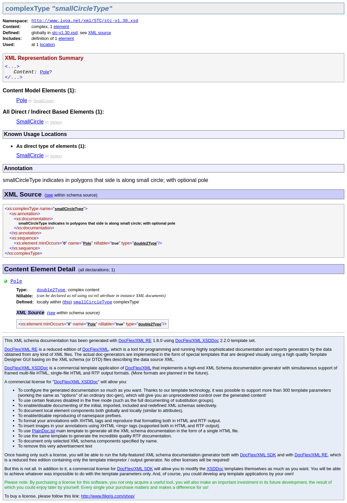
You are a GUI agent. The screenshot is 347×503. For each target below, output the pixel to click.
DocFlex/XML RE (135, 340)
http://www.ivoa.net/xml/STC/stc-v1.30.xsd (85, 20)
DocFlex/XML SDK (258, 454)
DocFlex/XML (95, 349)
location (47, 44)
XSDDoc (215, 468)
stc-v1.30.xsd (64, 32)
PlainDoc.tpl (43, 430)
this (67, 301)
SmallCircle (30, 121)
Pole (44, 71)
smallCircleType (92, 302)
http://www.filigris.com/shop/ (108, 496)
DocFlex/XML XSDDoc (197, 340)
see (49, 195)
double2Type (51, 290)
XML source (99, 32)
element (61, 26)
